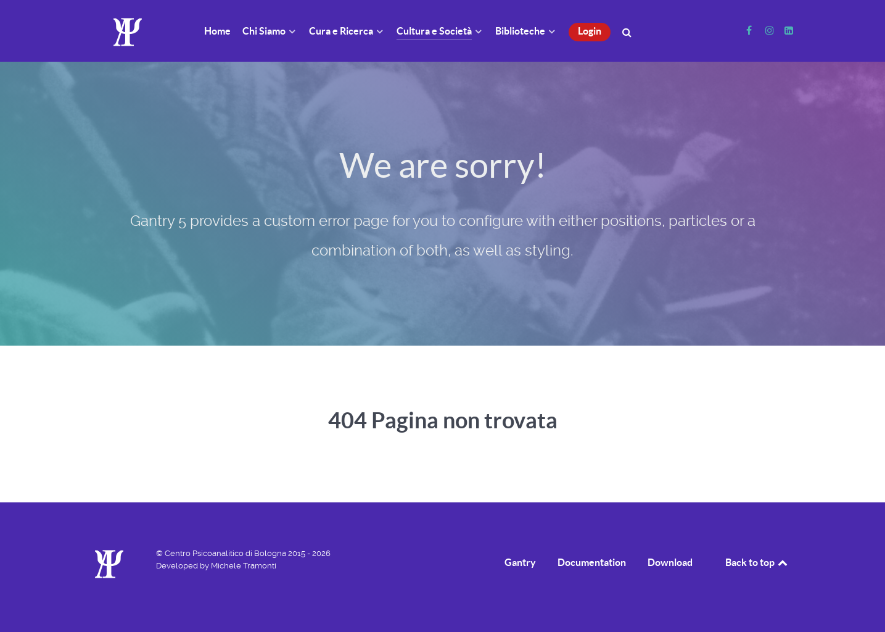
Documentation (592, 562)
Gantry (520, 562)
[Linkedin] (789, 30)
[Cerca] (628, 31)
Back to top (757, 562)
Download (670, 562)
